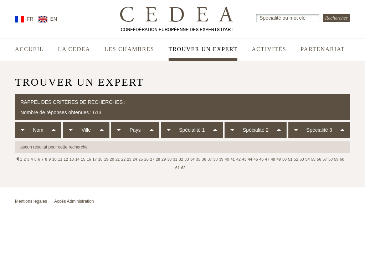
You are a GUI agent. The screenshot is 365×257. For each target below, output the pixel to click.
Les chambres (129, 49)
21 (117, 159)
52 (296, 159)
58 (330, 159)
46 (261, 159)
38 (215, 159)
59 (336, 159)
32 (181, 159)
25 (140, 159)
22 (123, 159)
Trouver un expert (203, 49)
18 (100, 159)
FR (30, 19)
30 (169, 159)
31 (175, 159)
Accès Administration (74, 201)
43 (244, 159)
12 (66, 159)
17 (94, 159)
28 (158, 159)
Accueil (29, 49)
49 (279, 159)
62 (183, 168)
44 (250, 159)
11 (60, 159)
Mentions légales (31, 201)
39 (221, 159)
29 (163, 159)
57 (325, 159)
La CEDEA (74, 49)
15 (83, 159)
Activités (269, 49)
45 (255, 159)
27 (152, 159)
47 (267, 159)
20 (112, 159)
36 (204, 159)
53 (301, 159)
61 (177, 168)
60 (342, 159)
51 (290, 159)
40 (227, 159)
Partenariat (322, 49)
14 (77, 159)
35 (198, 159)
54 (307, 159)
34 (192, 159)
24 (135, 159)
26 (146, 159)
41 (233, 159)
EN (53, 19)
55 (313, 159)
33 (187, 159)
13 (72, 159)
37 (209, 159)
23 (129, 159)
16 (89, 159)
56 (319, 159)
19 (106, 159)
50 (284, 159)
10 (54, 159)
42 (238, 159)
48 (273, 159)
